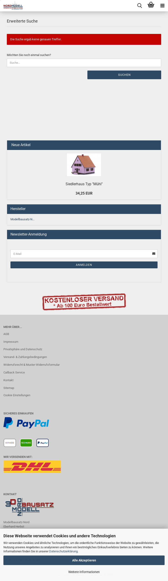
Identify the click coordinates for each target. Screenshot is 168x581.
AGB (6, 334)
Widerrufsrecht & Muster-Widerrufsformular (31, 364)
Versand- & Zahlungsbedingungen (25, 357)
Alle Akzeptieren (84, 560)
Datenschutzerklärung (63, 551)
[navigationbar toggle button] (162, 5)
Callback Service (14, 372)
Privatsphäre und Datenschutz (22, 349)
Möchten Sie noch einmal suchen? (29, 55)
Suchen (124, 74)
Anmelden (84, 264)
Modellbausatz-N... (22, 219)
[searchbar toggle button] (139, 5)
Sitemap (8, 388)
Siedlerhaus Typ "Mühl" (84, 184)
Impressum (10, 341)
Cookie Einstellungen (16, 395)
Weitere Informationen (84, 572)
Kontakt (8, 380)
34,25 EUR (84, 193)
